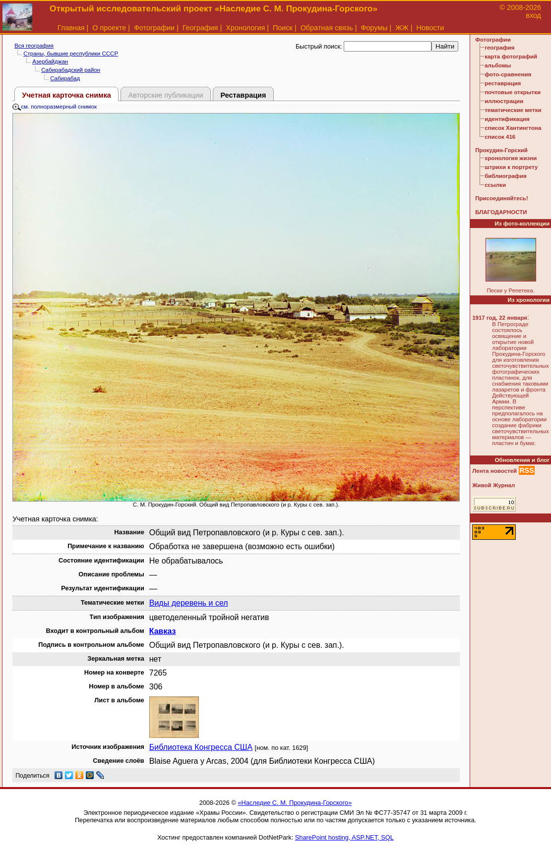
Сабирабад (65, 78)
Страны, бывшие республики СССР (70, 54)
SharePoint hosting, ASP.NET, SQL (344, 837)
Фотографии (154, 28)
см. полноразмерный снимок (54, 107)
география (499, 48)
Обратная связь (327, 28)
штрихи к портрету (511, 167)
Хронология (245, 28)
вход (533, 15)
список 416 (500, 137)
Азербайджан (50, 61)
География (200, 28)
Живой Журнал (493, 485)
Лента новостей (494, 471)
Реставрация (243, 95)
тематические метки (513, 110)
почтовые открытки (513, 92)
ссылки (495, 185)
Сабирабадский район (70, 70)
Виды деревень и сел (188, 603)
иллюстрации (504, 101)
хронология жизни (511, 158)
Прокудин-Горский (501, 150)
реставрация (503, 83)
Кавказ (162, 631)
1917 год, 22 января (499, 318)
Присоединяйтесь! (501, 198)
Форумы (374, 28)
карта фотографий (511, 56)
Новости (430, 28)
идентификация (507, 119)
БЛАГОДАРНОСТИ (501, 212)
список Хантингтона (513, 128)
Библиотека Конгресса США (200, 747)
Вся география (34, 46)
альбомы (498, 65)
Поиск (283, 28)
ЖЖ (402, 28)
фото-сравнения (508, 74)
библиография (506, 176)
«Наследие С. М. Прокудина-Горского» (295, 802)
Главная (71, 28)
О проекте (109, 28)
